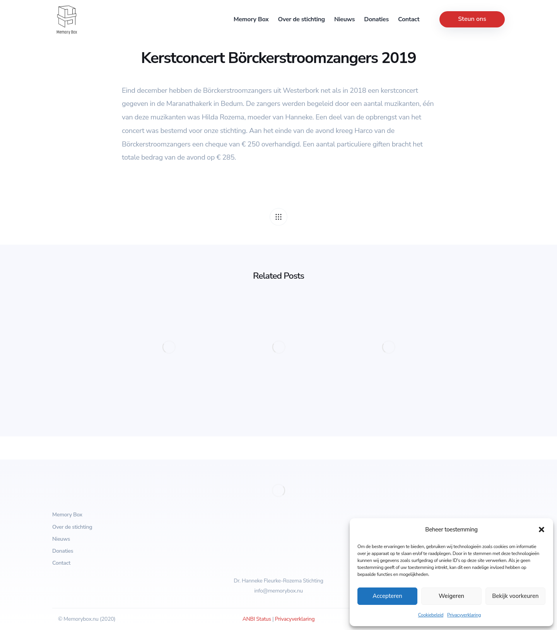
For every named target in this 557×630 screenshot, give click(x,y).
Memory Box (251, 19)
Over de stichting (301, 19)
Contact (408, 19)
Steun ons (472, 19)
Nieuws (344, 19)
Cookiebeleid (430, 615)
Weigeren (451, 596)
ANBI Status (257, 619)
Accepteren (387, 596)
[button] (541, 529)
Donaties (376, 19)
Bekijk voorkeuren (515, 596)
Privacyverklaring (464, 615)
